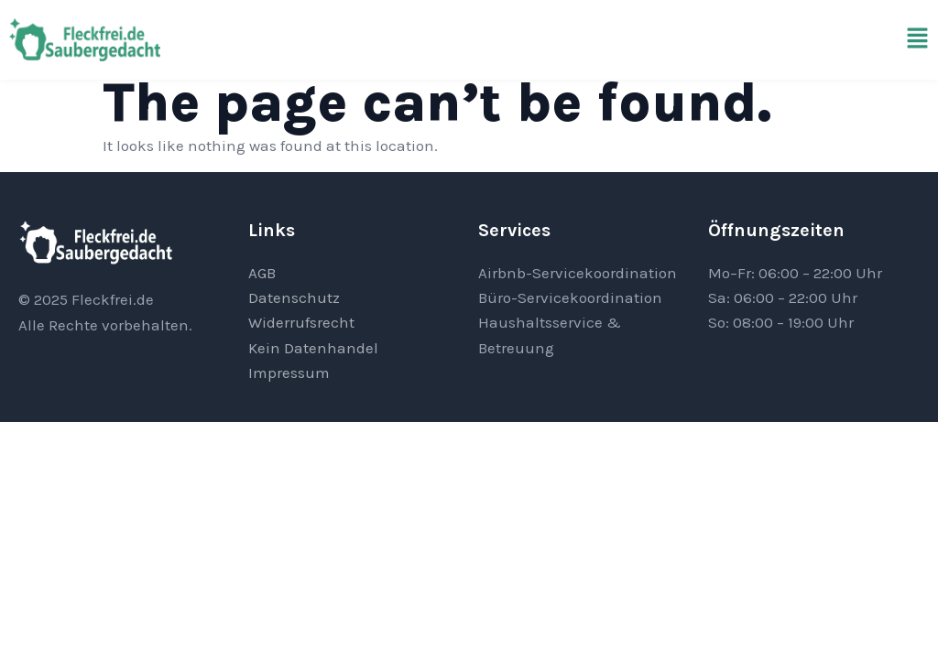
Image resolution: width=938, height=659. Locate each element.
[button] (917, 40)
